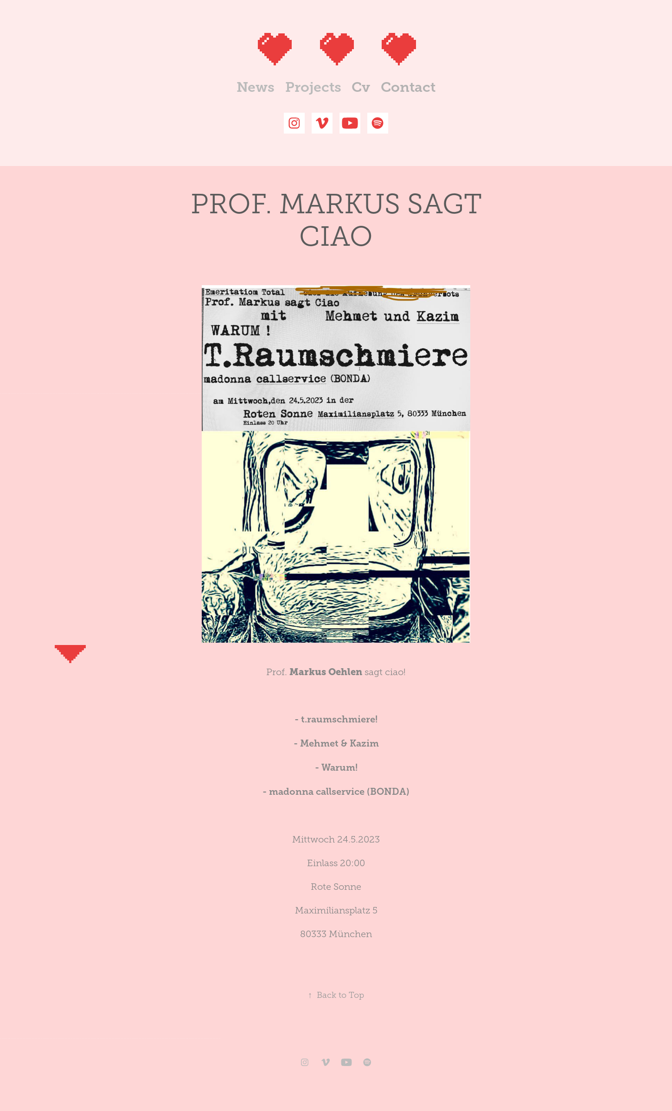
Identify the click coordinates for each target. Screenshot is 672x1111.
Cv (361, 87)
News (256, 87)
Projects (313, 87)
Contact (408, 87)
